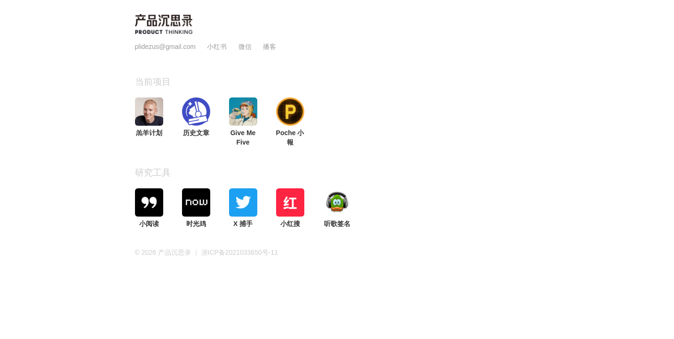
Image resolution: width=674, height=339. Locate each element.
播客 (269, 46)
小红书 (217, 46)
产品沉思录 (175, 252)
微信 (246, 46)
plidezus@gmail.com (165, 46)
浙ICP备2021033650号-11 (239, 252)
